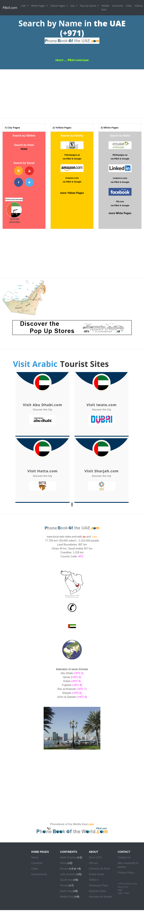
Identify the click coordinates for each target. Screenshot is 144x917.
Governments (39, 874)
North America (68, 857)
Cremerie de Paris (99, 868)
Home (34, 857)
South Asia (66, 879)
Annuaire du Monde (100, 896)
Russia (64, 885)
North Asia (66, 891)
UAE (24, 5)
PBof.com (10, 7)
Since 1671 (95, 857)
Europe (64, 868)
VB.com (93, 863)
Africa (63, 863)
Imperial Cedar (97, 891)
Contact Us (124, 857)
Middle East (105, 7)
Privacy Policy (126, 872)
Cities (129, 5)
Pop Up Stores (88, 5)
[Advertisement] (72, 92)
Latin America (68, 874)
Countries (117, 5)
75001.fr (94, 879)
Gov (72, 5)
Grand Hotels (96, 874)
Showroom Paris (98, 885)
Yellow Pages (58, 5)
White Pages (38, 5)
